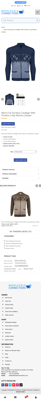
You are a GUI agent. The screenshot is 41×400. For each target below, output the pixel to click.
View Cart (8, 301)
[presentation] (37, 185)
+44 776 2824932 (20, 2)
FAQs (6, 357)
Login (14, 5)
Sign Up (20, 5)
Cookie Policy (9, 308)
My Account (8, 297)
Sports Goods (9, 339)
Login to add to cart (8, 124)
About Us (8, 347)
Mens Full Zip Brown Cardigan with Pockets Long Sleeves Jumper (20, 222)
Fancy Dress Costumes (12, 326)
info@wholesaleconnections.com (18, 375)
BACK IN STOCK (8, 263)
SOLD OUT (28, 269)
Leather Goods (9, 336)
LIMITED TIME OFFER (9, 271)
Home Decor (8, 329)
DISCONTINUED (20, 263)
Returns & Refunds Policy (12, 350)
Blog (6, 354)
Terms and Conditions (11, 311)
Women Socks (10, 248)
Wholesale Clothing (10, 322)
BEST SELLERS (8, 261)
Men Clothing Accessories (13, 241)
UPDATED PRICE (10, 269)
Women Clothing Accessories (14, 243)
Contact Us (8, 361)
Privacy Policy (9, 304)
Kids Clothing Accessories (13, 246)
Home (3, 27)
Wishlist (27, 5)
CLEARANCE (21, 266)
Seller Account (9, 315)
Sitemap (7, 364)
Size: (11, 152)
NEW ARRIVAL (20, 261)
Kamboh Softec (20, 391)
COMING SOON (8, 266)
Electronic (8, 333)
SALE (19, 269)
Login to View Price (6, 225)
